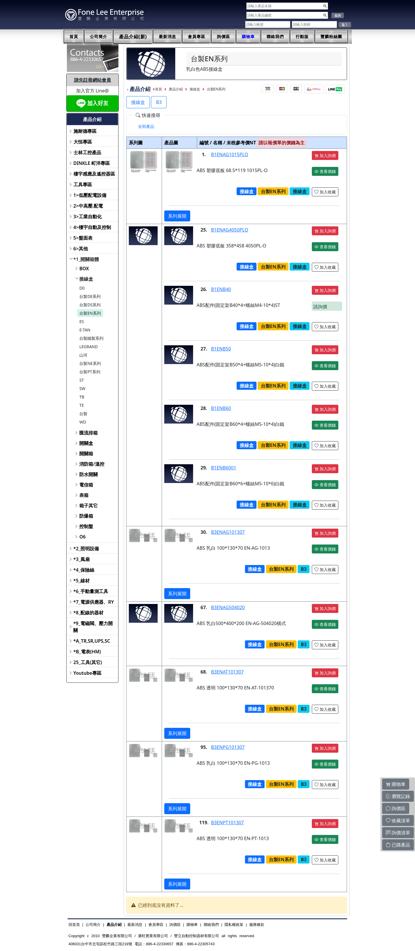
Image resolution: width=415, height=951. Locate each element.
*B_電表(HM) (87, 651)
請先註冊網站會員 (92, 80)
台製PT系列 (89, 371)
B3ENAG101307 (228, 532)
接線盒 (86, 279)
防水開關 (88, 474)
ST (81, 380)
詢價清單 (398, 832)
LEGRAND (88, 346)
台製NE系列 (90, 363)
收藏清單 (398, 820)
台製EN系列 (90, 313)
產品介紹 (176, 89)
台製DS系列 (90, 304)
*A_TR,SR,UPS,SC (91, 641)
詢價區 (223, 36)
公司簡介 (98, 36)
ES (81, 321)
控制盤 (86, 526)
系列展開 (177, 216)
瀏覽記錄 (398, 796)
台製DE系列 (90, 296)
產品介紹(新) (133, 36)
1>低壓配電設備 (89, 195)
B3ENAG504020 (228, 607)
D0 (81, 288)
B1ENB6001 (223, 468)
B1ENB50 (221, 349)
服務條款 (256, 924)
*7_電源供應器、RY (93, 602)
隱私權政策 (234, 924)
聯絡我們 (275, 36)
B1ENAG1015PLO (229, 154)
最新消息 (167, 36)
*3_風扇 (81, 559)
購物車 (248, 36)
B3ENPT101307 (227, 822)
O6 (82, 537)
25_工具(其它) (87, 662)
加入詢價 (325, 155)
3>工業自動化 (87, 216)
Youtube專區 (87, 673)
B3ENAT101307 (227, 672)
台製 (83, 413)
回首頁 (74, 924)
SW (82, 388)
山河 (83, 355)
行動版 (302, 36)
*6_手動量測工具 (90, 591)
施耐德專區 (85, 131)
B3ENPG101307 (228, 747)
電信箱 (86, 485)
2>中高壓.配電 (88, 206)
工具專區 (82, 184)
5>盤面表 (83, 238)
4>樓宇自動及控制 (92, 227)
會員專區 (196, 36)
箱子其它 (88, 505)
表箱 (83, 495)
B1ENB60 (221, 408)
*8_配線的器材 (88, 612)
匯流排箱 (88, 433)
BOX (84, 268)
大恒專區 (82, 142)
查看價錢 (325, 171)
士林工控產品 (87, 152)
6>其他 (80, 248)
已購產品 (398, 845)
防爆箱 (86, 516)
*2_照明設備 (86, 548)
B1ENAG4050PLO (229, 230)
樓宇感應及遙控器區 (94, 174)
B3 (159, 102)
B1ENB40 (221, 289)
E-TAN (84, 330)
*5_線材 (81, 580)
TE (81, 405)
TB (81, 397)
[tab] (146, 126)
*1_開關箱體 (86, 259)
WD (82, 422)
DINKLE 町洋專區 (91, 163)
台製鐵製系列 (91, 338)
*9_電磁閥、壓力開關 (93, 626)
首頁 (73, 36)
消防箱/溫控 (91, 464)
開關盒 (86, 443)
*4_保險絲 (84, 570)
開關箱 (86, 453)
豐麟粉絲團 (331, 36)
